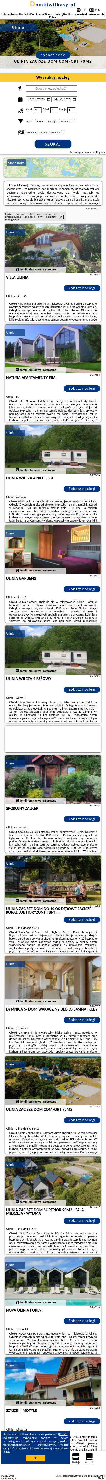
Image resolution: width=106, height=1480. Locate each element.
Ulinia (10, 232)
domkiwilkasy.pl (53, 5)
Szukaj (53, 144)
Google (63, 1434)
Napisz (101, 1478)
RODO (6, 1452)
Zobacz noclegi (82, 288)
